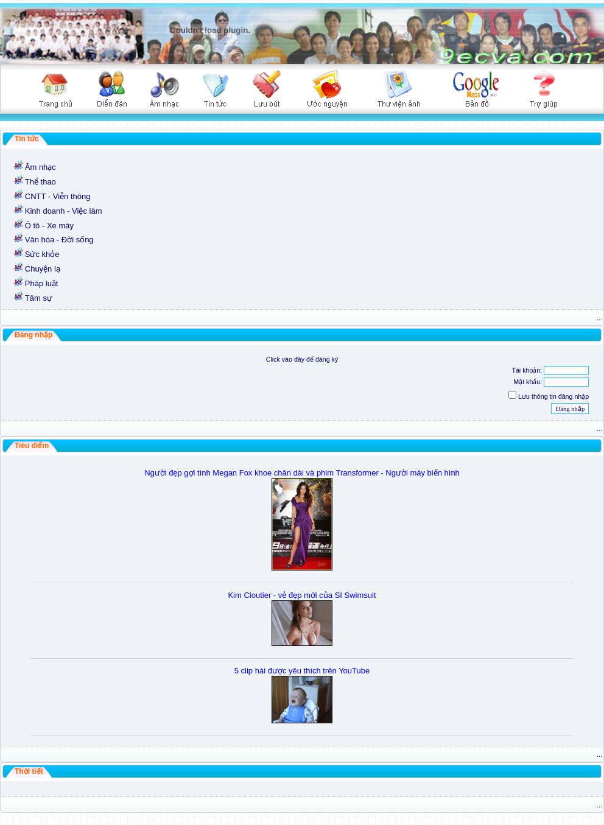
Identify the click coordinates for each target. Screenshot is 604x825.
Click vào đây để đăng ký (302, 359)
